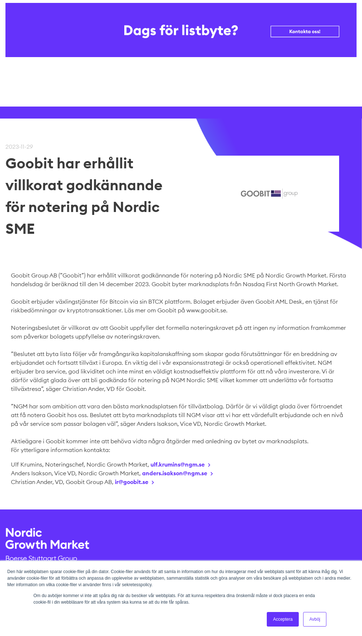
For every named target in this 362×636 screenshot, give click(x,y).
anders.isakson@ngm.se (174, 473)
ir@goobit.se (131, 482)
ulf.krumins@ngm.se (177, 464)
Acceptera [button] (283, 619)
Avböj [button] (314, 619)
